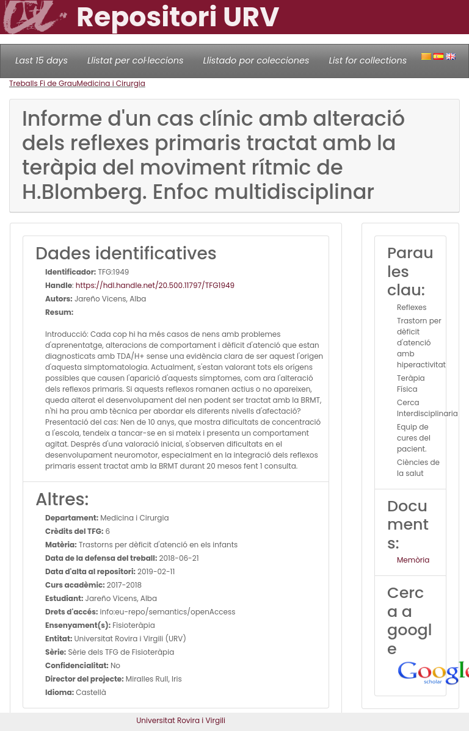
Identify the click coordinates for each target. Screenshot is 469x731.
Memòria (413, 560)
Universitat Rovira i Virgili (180, 720)
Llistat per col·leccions (135, 60)
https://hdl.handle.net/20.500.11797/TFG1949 (155, 285)
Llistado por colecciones (256, 60)
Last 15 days (41, 60)
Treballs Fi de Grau (43, 83)
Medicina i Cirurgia (111, 83)
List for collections (368, 60)
